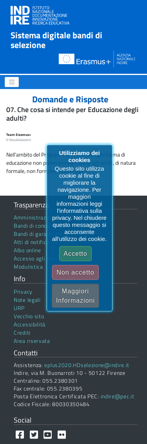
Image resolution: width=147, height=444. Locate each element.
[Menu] (12, 82)
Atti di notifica (31, 242)
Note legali (27, 300)
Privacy (23, 291)
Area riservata (32, 341)
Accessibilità (29, 324)
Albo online (27, 250)
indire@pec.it (117, 396)
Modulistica (28, 266)
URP (19, 308)
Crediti (22, 332)
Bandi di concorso (36, 225)
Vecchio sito (29, 316)
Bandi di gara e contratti (44, 234)
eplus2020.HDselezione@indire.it (86, 365)
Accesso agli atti (34, 258)
